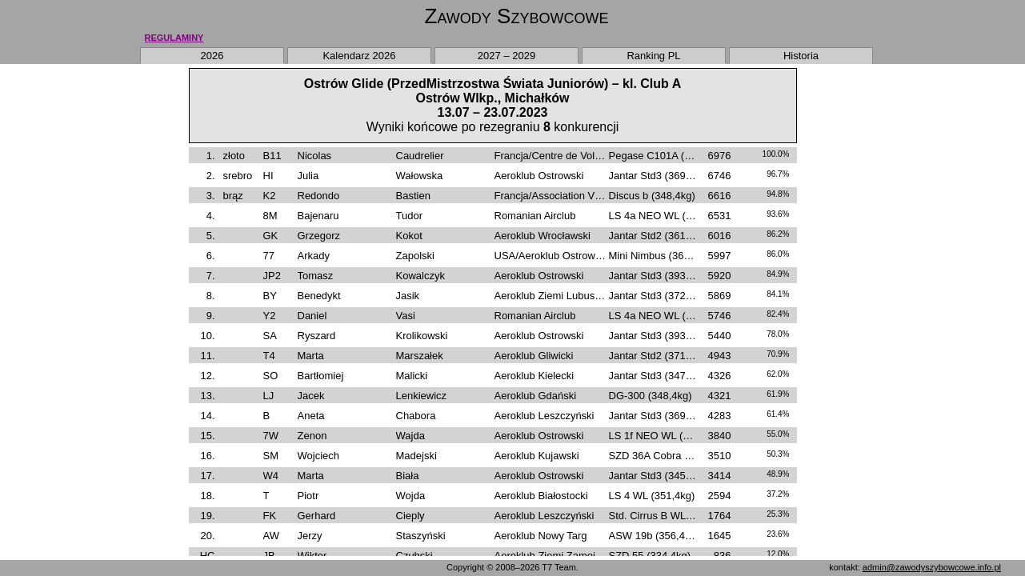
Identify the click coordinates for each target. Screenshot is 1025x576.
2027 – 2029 (506, 56)
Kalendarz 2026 (358, 56)
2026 (212, 56)
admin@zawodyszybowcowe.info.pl (932, 567)
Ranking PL (653, 56)
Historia (801, 56)
